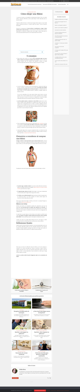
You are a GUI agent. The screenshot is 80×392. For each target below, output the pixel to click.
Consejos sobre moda (31, 11)
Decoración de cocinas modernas (21, 353)
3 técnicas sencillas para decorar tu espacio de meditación (41, 354)
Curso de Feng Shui (62, 4)
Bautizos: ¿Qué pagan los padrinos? (21, 332)
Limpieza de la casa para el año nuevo (61, 64)
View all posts (15, 378)
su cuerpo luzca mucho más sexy (29, 132)
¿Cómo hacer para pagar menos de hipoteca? (41, 311)
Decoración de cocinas (21, 351)
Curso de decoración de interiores (34, 4)
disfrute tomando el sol (26, 202)
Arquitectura (21, 309)
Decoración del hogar (41, 351)
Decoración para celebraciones (21, 330)
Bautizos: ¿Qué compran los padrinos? (41, 332)
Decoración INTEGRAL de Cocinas (50, 4)
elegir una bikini (40, 123)
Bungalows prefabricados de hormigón (21, 311)
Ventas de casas (41, 309)
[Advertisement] (31, 42)
